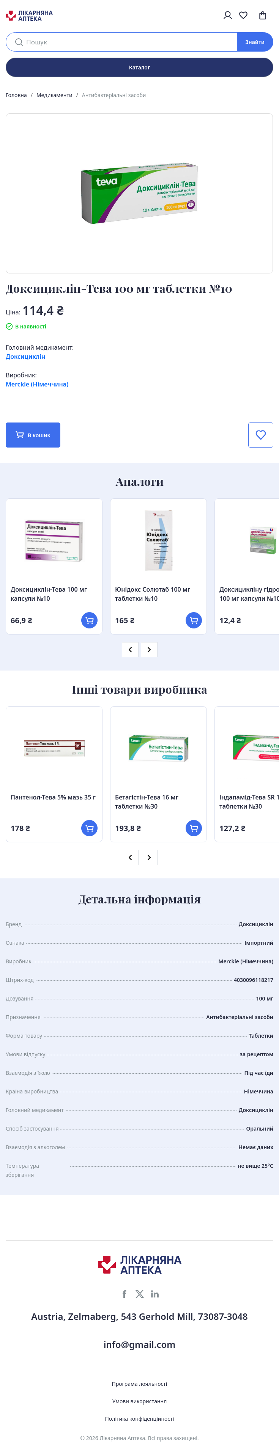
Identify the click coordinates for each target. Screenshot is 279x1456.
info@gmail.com (140, 1344)
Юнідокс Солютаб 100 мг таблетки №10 (152, 594)
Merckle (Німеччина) (37, 384)
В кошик (33, 435)
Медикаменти (54, 95)
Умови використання (139, 1401)
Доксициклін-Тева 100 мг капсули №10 (49, 594)
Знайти (255, 42)
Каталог (139, 67)
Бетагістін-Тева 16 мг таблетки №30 (146, 801)
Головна (16, 95)
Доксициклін (25, 356)
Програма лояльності (139, 1383)
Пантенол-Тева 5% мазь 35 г (53, 797)
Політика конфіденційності (139, 1418)
